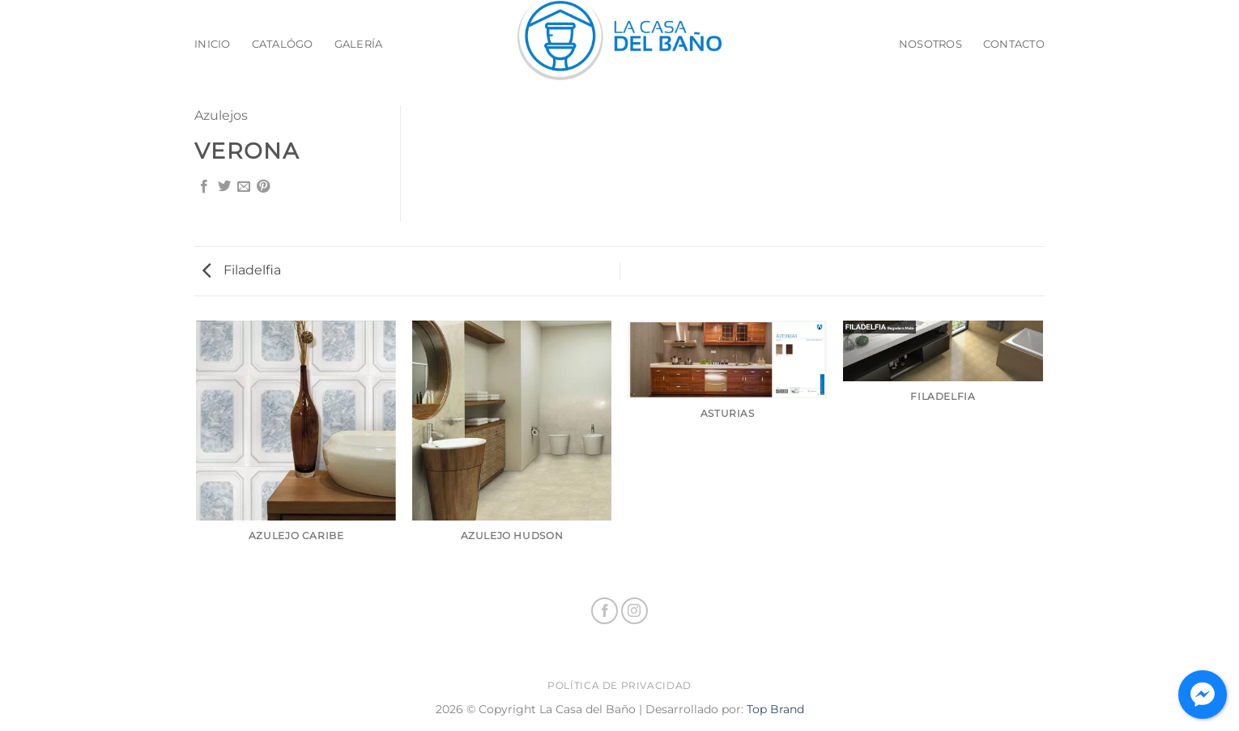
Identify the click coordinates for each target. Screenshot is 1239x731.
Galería (358, 44)
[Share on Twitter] (224, 187)
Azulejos (221, 115)
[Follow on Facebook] (604, 610)
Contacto (1014, 44)
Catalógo (282, 44)
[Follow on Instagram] (634, 610)
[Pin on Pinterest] (263, 187)
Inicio (212, 44)
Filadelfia (241, 270)
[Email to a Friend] (243, 187)
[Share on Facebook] (204, 187)
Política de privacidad (619, 685)
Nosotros (930, 44)
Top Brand (775, 709)
